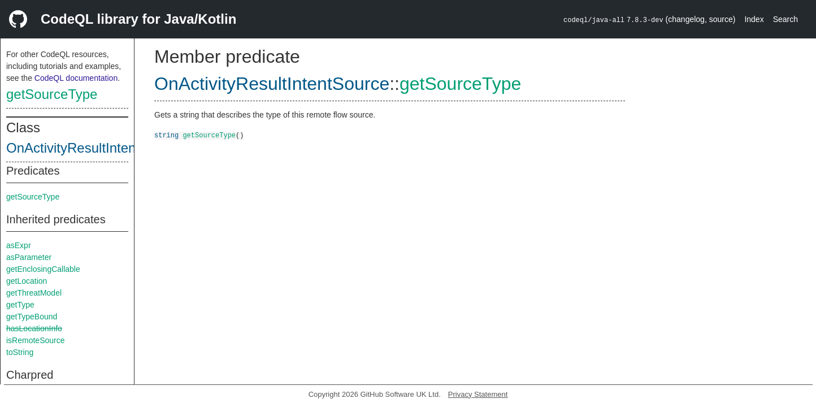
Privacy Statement (478, 394)
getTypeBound (31, 316)
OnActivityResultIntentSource (94, 147)
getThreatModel (34, 292)
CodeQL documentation (76, 78)
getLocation (26, 280)
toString (19, 352)
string (166, 135)
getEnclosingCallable (43, 269)
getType (20, 304)
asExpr (18, 245)
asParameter (28, 257)
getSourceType (51, 94)
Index (753, 19)
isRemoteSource (35, 340)
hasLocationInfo (34, 328)
